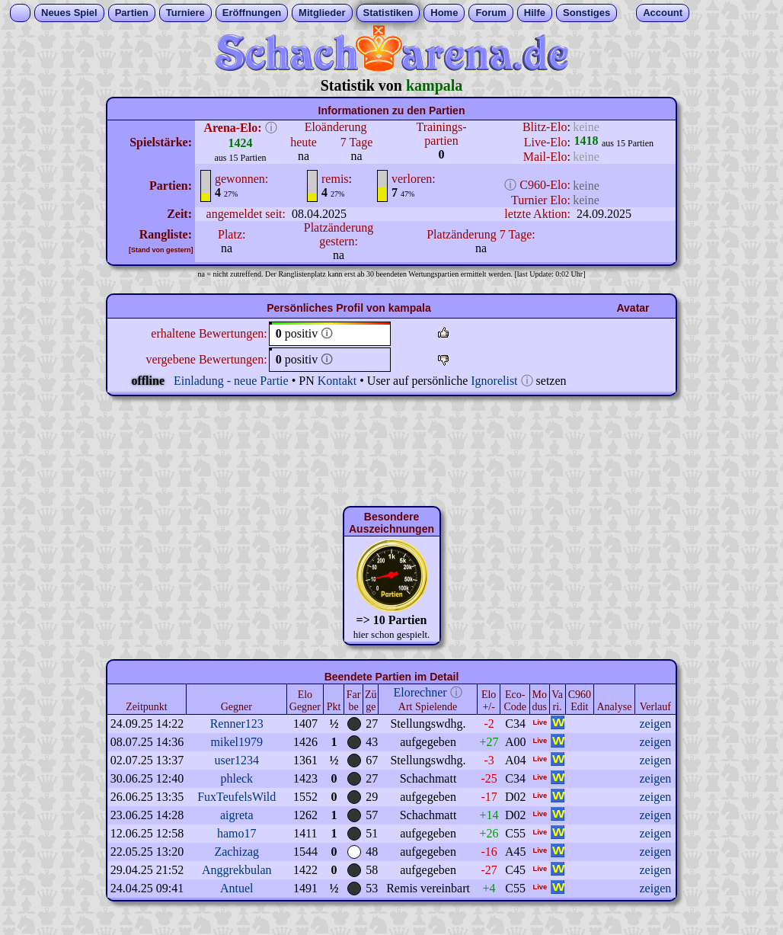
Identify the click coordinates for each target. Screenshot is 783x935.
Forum (490, 12)
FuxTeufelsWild (236, 796)
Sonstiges (586, 12)
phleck (236, 778)
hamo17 (237, 833)
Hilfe (534, 12)
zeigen (655, 723)
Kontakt (337, 380)
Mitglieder (322, 12)
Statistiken (388, 12)
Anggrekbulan (237, 869)
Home (444, 12)
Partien (132, 12)
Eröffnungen (251, 12)
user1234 (236, 760)
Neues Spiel (69, 12)
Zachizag (236, 851)
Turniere (185, 12)
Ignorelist (494, 380)
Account (662, 12)
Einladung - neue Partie (231, 380)
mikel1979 (237, 741)
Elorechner (419, 692)
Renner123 (237, 723)
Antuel (237, 888)
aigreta (237, 815)
